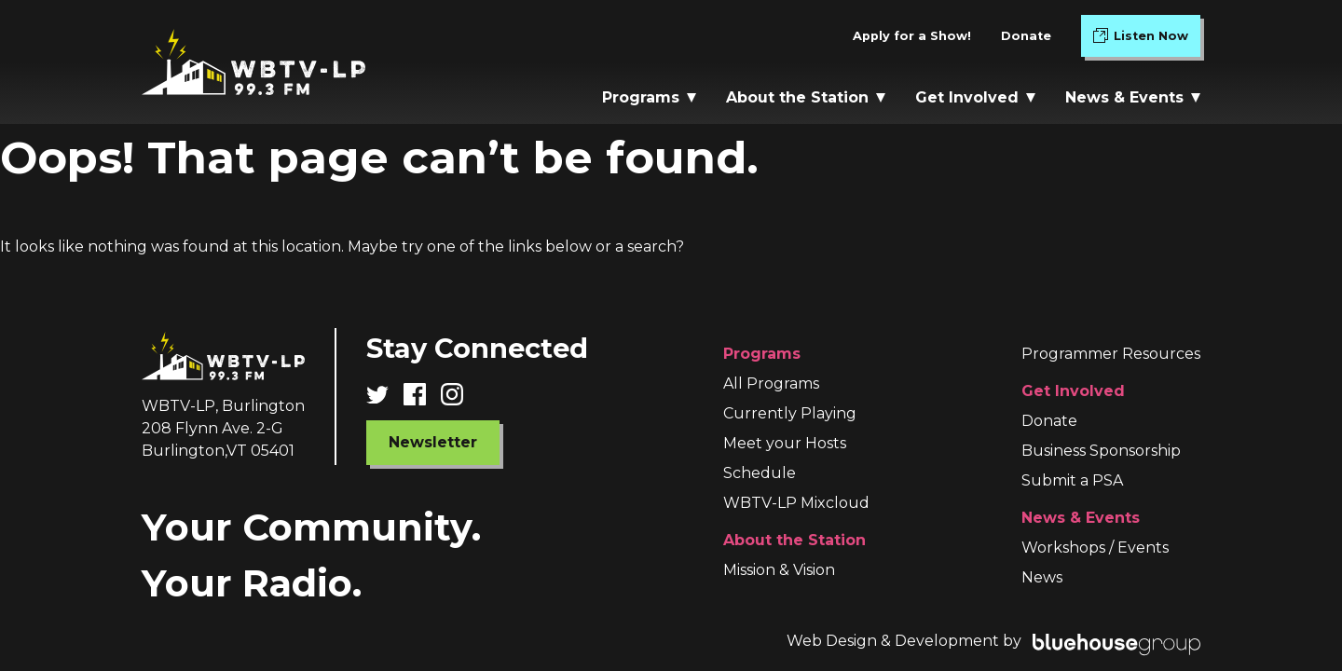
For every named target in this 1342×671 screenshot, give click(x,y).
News (1041, 577)
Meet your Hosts (784, 443)
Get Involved (975, 97)
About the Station (805, 97)
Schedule (759, 473)
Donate (1026, 36)
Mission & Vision (779, 570)
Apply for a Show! (912, 36)
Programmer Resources (1110, 354)
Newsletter (433, 442)
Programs (649, 97)
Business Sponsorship (1101, 450)
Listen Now (1146, 39)
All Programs (771, 383)
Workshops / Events (1095, 547)
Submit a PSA (1072, 480)
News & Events (1132, 97)
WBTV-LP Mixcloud (796, 503)
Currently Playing (789, 413)
